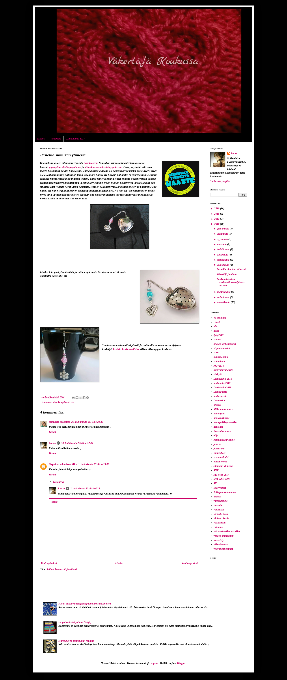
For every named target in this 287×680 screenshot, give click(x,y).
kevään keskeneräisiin (126, 349)
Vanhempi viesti (190, 563)
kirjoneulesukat (222, 348)
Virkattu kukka (222, 518)
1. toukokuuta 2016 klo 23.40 (93, 464)
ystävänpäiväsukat (223, 548)
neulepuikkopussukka (225, 422)
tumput (217, 496)
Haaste (217, 322)
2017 (217, 219)
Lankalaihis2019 (222, 387)
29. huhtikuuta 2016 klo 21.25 (87, 421)
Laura (52, 443)
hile (216, 326)
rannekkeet (219, 453)
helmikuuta (223, 297)
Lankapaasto (220, 391)
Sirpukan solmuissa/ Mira (63, 464)
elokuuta (222, 244)
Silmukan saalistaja (59, 421)
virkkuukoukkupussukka (227, 531)
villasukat (219, 509)
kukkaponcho (221, 357)
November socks (222, 431)
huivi (216, 330)
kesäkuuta (223, 254)
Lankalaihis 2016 (223, 378)
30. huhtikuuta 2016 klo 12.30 (77, 443)
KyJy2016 (219, 365)
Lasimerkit (219, 400)
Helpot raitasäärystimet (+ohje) (75, 622)
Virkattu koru (221, 514)
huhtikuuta (223, 265)
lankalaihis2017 (222, 383)
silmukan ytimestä (61, 402)
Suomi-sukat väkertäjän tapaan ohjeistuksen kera (84, 603)
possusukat (219, 448)
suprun (154, 663)
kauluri (217, 339)
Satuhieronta (220, 461)
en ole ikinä (220, 317)
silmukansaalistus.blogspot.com (103, 166)
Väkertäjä (56, 138)
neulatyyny (219, 413)
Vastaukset (58, 482)
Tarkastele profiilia (220, 181)
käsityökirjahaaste (223, 370)
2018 (217, 213)
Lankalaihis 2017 (75, 138)
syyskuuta (222, 239)
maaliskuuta (224, 292)
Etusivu (41, 138)
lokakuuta (223, 233)
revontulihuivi (221, 457)
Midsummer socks (223, 409)
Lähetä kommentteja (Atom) (62, 569)
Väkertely (219, 540)
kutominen (219, 361)
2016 (217, 224)
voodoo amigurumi (224, 535)
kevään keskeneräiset (225, 344)
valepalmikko (221, 500)
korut (216, 352)
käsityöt (218, 374)
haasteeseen (91, 162)
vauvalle (218, 505)
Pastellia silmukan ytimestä (231, 269)
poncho (217, 444)
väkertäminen (221, 544)
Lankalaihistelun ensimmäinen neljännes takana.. (231, 282)
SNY (216, 470)
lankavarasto (220, 396)
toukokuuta (223, 259)
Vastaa (52, 432)
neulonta (218, 426)
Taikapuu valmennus (225, 492)
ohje (216, 435)
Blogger (181, 663)
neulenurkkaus (222, 418)
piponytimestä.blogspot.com (65, 166)
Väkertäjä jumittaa (227, 274)
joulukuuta (223, 228)
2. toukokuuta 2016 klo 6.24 (85, 488)
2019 (217, 208)
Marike (217, 405)
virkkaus (218, 527)
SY (72, 402)
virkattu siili (220, 522)
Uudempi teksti (49, 563)
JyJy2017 (218, 335)
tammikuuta (224, 302)
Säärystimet (220, 487)
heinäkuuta (223, 249)
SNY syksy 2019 (222, 479)
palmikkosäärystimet (224, 439)
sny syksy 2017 (221, 474)
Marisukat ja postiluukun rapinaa (76, 640)
